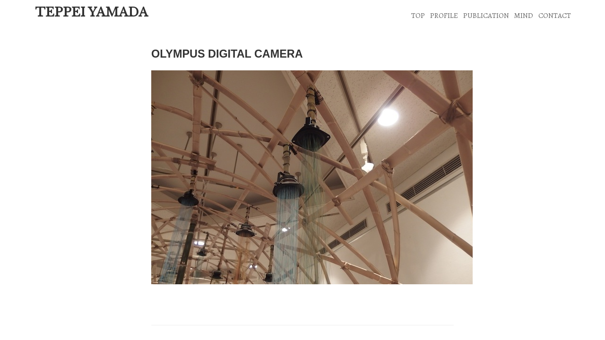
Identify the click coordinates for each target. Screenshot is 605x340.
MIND (523, 15)
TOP (418, 15)
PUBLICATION (486, 15)
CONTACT (554, 15)
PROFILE (444, 15)
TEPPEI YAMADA (91, 12)
